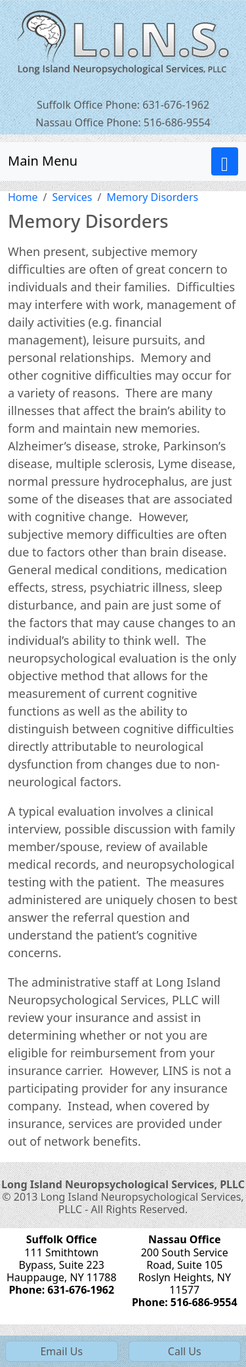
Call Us (184, 1351)
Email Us (61, 1351)
